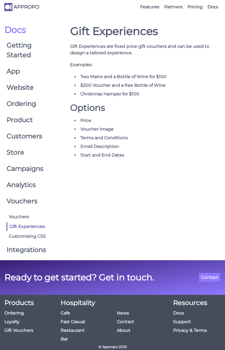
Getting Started (18, 50)
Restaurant (73, 330)
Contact (209, 277)
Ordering (21, 104)
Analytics (21, 185)
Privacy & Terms (190, 330)
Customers (24, 136)
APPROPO (26, 7)
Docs (212, 6)
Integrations (26, 250)
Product (19, 120)
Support (182, 321)
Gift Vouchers (18, 330)
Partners (173, 6)
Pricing (195, 6)
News (123, 313)
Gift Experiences (27, 226)
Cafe (65, 313)
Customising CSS (27, 236)
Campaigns (24, 169)
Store (15, 152)
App (13, 71)
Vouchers (21, 201)
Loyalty (11, 321)
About (123, 330)
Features (149, 6)
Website (20, 87)
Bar (64, 339)
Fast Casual (73, 321)
